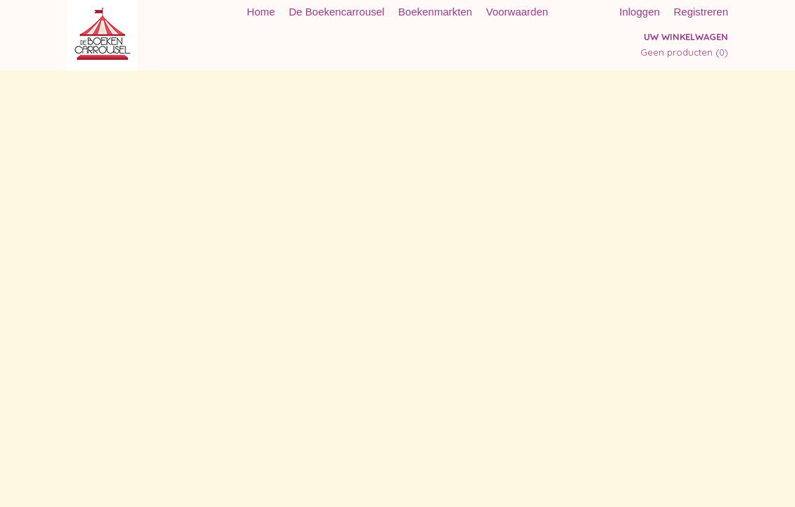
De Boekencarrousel (337, 12)
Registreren (700, 12)
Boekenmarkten (435, 12)
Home (261, 12)
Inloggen (639, 12)
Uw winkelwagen (686, 36)
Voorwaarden (517, 12)
